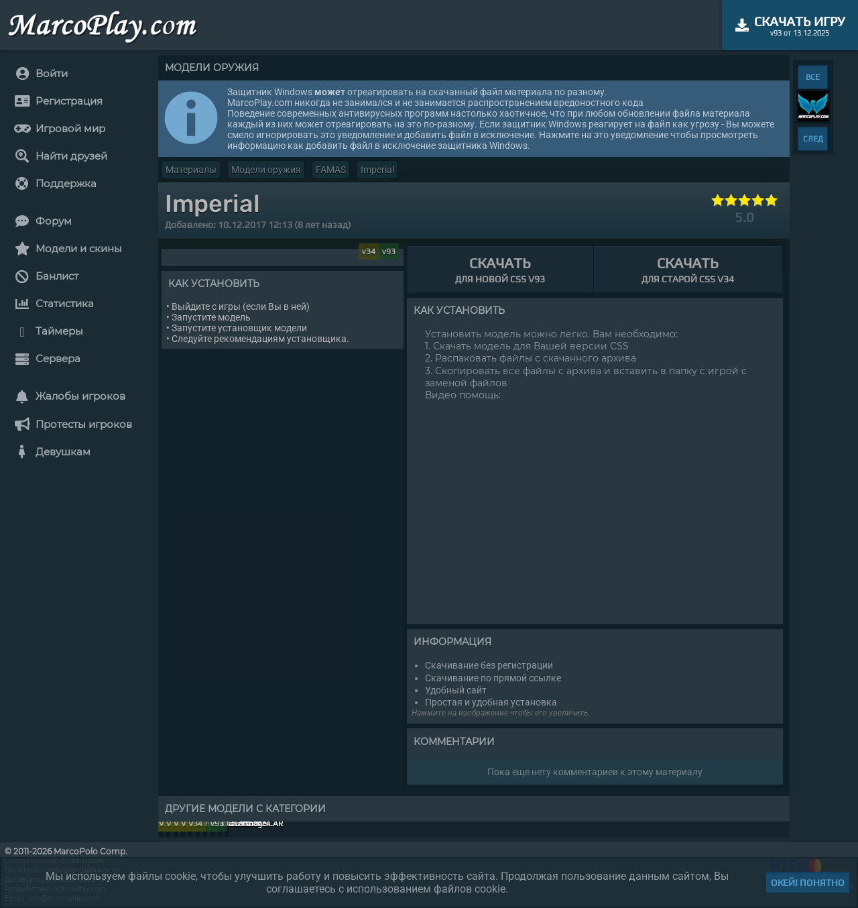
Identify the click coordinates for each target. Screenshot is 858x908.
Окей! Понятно (808, 882)
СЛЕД (813, 139)
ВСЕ (813, 77)
